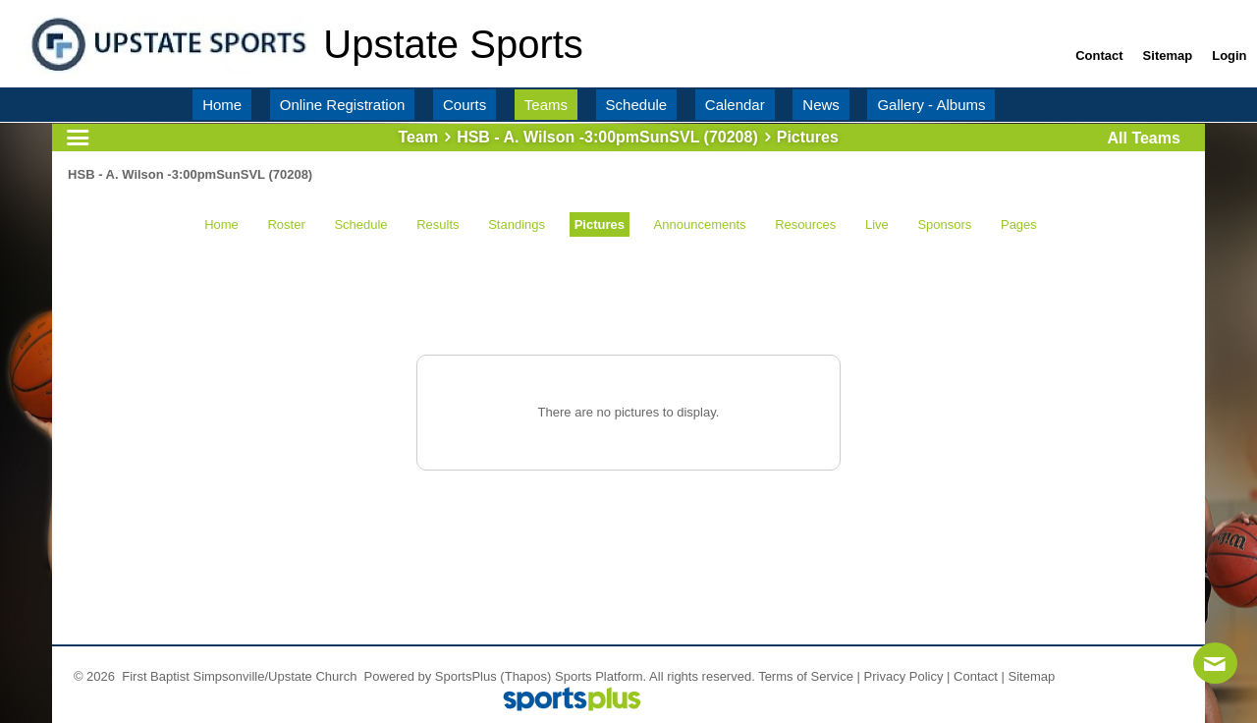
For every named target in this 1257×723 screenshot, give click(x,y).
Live (877, 224)
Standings (516, 224)
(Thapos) (525, 676)
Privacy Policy (904, 676)
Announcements (700, 224)
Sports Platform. (600, 676)
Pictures (599, 224)
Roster (285, 224)
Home (221, 224)
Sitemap (1032, 676)
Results (437, 224)
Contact (976, 676)
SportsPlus (466, 676)
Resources (805, 224)
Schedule (360, 224)
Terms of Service (805, 676)
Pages (1019, 224)
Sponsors (944, 224)
